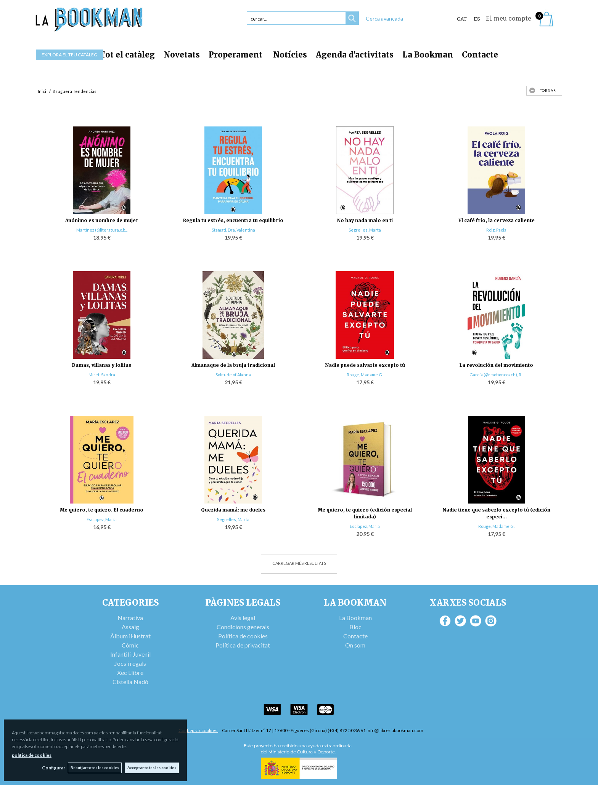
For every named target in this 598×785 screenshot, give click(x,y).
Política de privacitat (242, 645)
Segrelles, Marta (365, 229)
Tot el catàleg (127, 54)
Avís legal (242, 617)
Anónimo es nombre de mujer (101, 220)
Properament (236, 54)
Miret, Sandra (101, 374)
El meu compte (508, 18)
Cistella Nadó (130, 681)
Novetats (182, 54)
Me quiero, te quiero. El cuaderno (101, 510)
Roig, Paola (496, 229)
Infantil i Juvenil (130, 654)
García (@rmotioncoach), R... (496, 374)
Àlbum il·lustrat (130, 636)
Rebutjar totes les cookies (94, 767)
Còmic (130, 645)
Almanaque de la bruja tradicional (233, 365)
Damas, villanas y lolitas (101, 365)
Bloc (355, 626)
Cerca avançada (384, 18)
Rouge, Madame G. (365, 374)
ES (477, 18)
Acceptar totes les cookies (151, 767)
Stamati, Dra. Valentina (233, 229)
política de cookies (31, 755)
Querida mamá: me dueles (233, 510)
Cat (462, 18)
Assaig (130, 626)
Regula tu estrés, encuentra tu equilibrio (233, 220)
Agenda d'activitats (355, 54)
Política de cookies (243, 636)
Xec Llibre (130, 672)
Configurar (51, 768)
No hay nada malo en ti (365, 220)
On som (355, 645)
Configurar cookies (198, 730)
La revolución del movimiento (496, 365)
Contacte (480, 54)
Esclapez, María (102, 519)
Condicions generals (243, 626)
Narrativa (130, 617)
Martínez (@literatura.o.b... (101, 229)
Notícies (290, 54)
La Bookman (427, 54)
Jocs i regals (130, 663)
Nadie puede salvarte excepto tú (365, 365)
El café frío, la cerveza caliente (496, 220)
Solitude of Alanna (233, 374)
